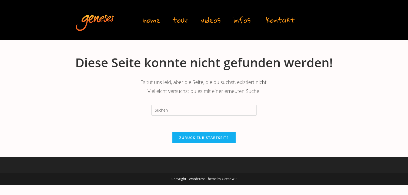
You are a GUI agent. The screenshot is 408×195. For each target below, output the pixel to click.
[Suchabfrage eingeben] (204, 110)
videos (210, 20)
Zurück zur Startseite (204, 137)
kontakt (280, 20)
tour (180, 20)
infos (242, 20)
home (151, 20)
